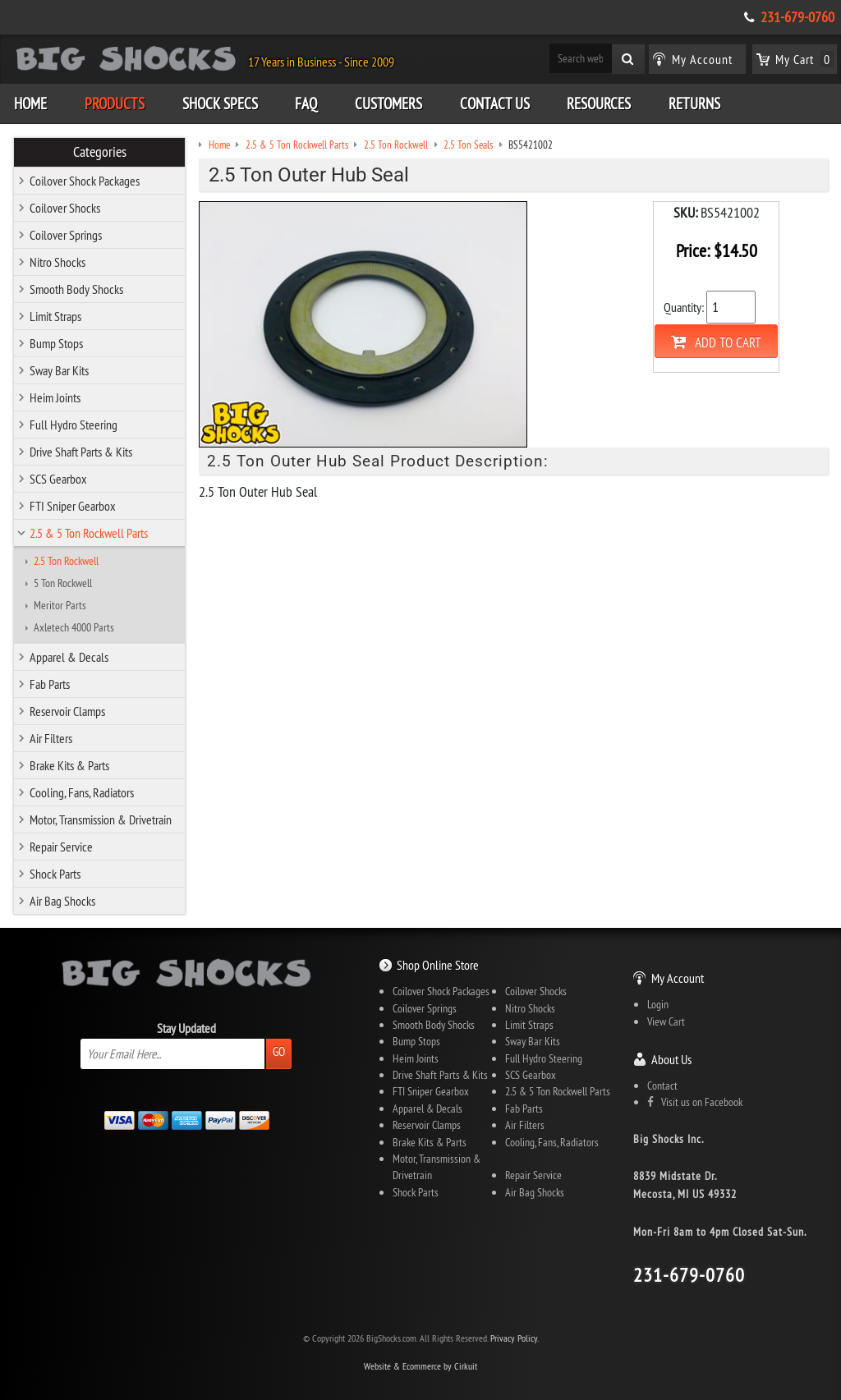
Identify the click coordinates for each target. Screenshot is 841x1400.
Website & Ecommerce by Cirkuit (420, 1366)
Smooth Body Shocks (76, 289)
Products (115, 103)
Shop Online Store (438, 965)
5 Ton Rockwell (63, 583)
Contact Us (495, 103)
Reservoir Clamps (67, 711)
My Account (677, 978)
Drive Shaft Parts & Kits (81, 451)
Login (658, 1004)
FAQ (306, 103)
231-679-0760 (797, 17)
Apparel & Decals (69, 657)
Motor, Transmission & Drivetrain (101, 819)
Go (279, 1051)
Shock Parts (55, 873)
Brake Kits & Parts (69, 765)
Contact (662, 1085)
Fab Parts (50, 684)
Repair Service (61, 846)
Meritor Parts (60, 605)
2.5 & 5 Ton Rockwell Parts (89, 533)
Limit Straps (55, 316)
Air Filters (51, 738)
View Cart (666, 1021)
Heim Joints (55, 397)
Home (30, 103)
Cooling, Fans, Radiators (82, 792)
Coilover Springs (66, 235)
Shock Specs (220, 103)
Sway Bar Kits (59, 370)
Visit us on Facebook (694, 1102)
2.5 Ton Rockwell (66, 560)
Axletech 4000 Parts (74, 627)
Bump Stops (56, 343)
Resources (599, 103)
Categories (99, 152)
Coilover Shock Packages (85, 180)
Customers (388, 103)
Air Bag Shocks (62, 901)
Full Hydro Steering (73, 424)
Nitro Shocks (57, 262)
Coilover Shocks (65, 208)
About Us (671, 1059)
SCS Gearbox (58, 478)
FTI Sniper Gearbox (73, 506)
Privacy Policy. (514, 1338)
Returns (694, 103)
